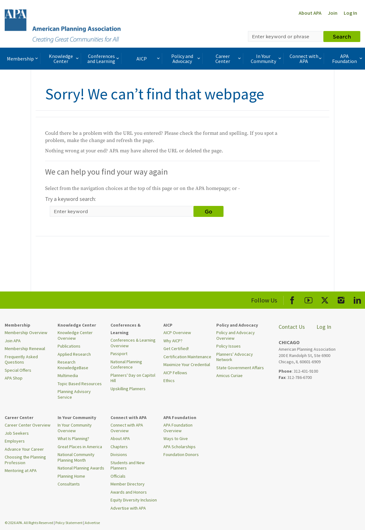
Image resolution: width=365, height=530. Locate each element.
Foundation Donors (181, 454)
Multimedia (68, 375)
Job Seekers (17, 433)
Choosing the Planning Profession (25, 459)
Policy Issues (228, 346)
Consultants (69, 484)
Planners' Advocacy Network (234, 357)
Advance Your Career (24, 449)
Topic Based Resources (80, 383)
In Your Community (266, 58)
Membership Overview (26, 332)
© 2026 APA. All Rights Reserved (29, 522)
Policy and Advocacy (186, 58)
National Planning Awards (81, 468)
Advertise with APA (128, 508)
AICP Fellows (175, 372)
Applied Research (74, 354)
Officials (118, 476)
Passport (119, 353)
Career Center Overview (27, 425)
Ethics (169, 380)
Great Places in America (80, 446)
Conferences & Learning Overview (133, 343)
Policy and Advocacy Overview (235, 335)
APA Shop (14, 378)
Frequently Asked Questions (21, 359)
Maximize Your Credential (186, 364)
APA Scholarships (179, 446)
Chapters (119, 446)
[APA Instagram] (341, 299)
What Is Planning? (73, 438)
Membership (23, 58)
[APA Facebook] (292, 299)
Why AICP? (172, 341)
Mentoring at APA (21, 470)
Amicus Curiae (229, 375)
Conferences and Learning (103, 58)
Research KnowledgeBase (73, 364)
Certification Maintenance (187, 356)
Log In (350, 13)
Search (342, 36)
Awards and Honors (129, 492)
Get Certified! (176, 348)
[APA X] (324, 299)
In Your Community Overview (75, 427)
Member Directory (128, 484)
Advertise (92, 522)
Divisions (119, 454)
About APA (310, 13)
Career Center (228, 58)
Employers (15, 441)
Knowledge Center (64, 58)
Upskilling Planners (128, 388)
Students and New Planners (128, 465)
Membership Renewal (25, 348)
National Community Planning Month (76, 457)
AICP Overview (177, 332)
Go (208, 211)
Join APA (13, 341)
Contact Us (292, 326)
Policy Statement (69, 522)
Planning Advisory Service (74, 394)
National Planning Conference (126, 364)
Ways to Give (175, 438)
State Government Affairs (240, 367)
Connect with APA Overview (127, 427)
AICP (148, 58)
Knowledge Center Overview (75, 335)
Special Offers (18, 370)
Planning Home (71, 476)
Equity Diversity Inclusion (134, 500)
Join (332, 13)
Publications (69, 346)
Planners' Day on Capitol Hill (133, 378)
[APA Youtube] (308, 299)
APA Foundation (347, 58)
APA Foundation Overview (178, 427)
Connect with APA (306, 58)
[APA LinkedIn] (357, 299)
